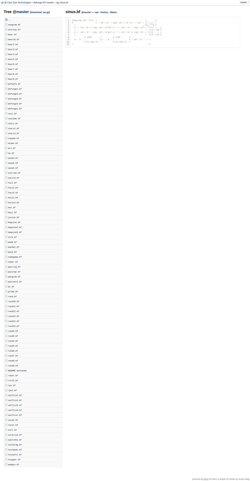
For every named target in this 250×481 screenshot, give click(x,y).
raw (97, 12)
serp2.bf (13, 420)
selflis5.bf (15, 405)
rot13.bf (13, 380)
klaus (205, 479)
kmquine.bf (14, 222)
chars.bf (13, 123)
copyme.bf (13, 138)
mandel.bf (13, 247)
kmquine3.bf (15, 232)
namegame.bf (15, 256)
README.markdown (17, 370)
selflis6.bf (15, 410)
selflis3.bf (15, 400)
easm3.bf (13, 163)
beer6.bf (13, 64)
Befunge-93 (39, 2)
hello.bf (13, 197)
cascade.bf (14, 118)
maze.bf (12, 251)
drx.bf (12, 148)
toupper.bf (14, 459)
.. (9, 19)
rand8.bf (13, 360)
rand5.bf (13, 345)
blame (113, 12)
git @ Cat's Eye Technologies (16, 2)
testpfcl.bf (15, 454)
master (50, 2)
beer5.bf (13, 59)
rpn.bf (12, 385)
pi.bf (11, 286)
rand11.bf (13, 306)
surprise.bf (15, 434)
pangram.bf (14, 276)
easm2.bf (13, 158)
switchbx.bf (15, 439)
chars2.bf (13, 128)
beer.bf (12, 34)
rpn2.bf (12, 390)
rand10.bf (13, 301)
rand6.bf (13, 350)
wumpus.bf (13, 464)
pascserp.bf (15, 281)
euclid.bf (13, 177)
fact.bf (12, 182)
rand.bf (12, 296)
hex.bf (12, 207)
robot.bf (13, 375)
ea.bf (11, 153)
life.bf (12, 237)
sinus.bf (64, 2)
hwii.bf (12, 212)
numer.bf (13, 261)
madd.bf (12, 242)
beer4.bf (13, 54)
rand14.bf (13, 321)
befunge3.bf (15, 98)
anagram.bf (14, 24)
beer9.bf (13, 78)
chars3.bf (13, 133)
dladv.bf (13, 143)
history (104, 12)
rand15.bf (13, 326)
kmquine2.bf (15, 227)
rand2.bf (13, 331)
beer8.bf (13, 74)
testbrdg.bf (15, 444)
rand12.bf (13, 311)
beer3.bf (13, 49)
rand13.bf (13, 316)
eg (57, 2)
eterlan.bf (14, 172)
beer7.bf (13, 69)
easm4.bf (13, 167)
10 (68, 46)
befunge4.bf (15, 103)
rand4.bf (13, 340)
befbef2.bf (14, 83)
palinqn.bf (14, 271)
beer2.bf (13, 44)
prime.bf (13, 291)
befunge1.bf (15, 88)
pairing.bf (14, 266)
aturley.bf (14, 29)
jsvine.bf (13, 217)
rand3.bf (13, 335)
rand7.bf (13, 355)
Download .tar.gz (40, 12)
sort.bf (12, 429)
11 (68, 49)
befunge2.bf (15, 93)
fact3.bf (13, 192)
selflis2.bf (15, 395)
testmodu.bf (15, 449)
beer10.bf (13, 39)
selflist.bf (15, 415)
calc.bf (12, 113)
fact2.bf (13, 187)
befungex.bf (15, 108)
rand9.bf (13, 365)
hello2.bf (13, 202)
